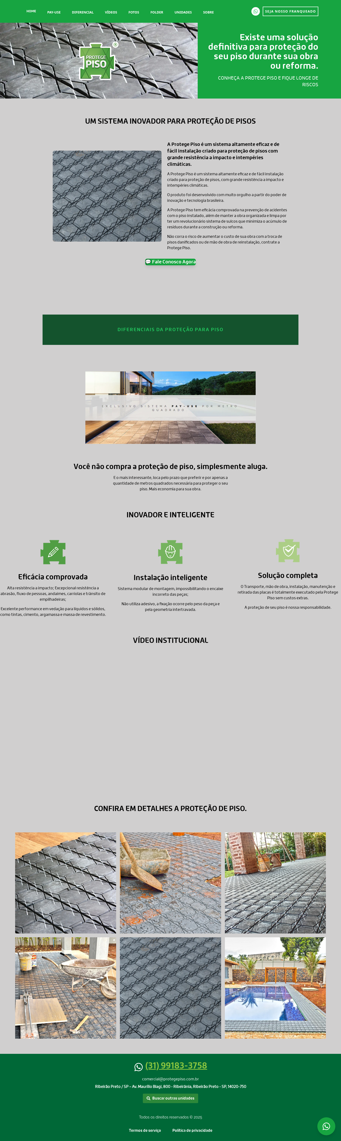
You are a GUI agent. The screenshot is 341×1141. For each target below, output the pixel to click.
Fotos (133, 12)
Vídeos (111, 12)
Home (31, 11)
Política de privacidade (192, 1130)
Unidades (183, 12)
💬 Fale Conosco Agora (170, 262)
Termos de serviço (145, 1130)
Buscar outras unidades (170, 1098)
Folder (156, 12)
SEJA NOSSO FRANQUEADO (290, 11)
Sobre (208, 12)
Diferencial (83, 12)
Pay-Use (54, 12)
